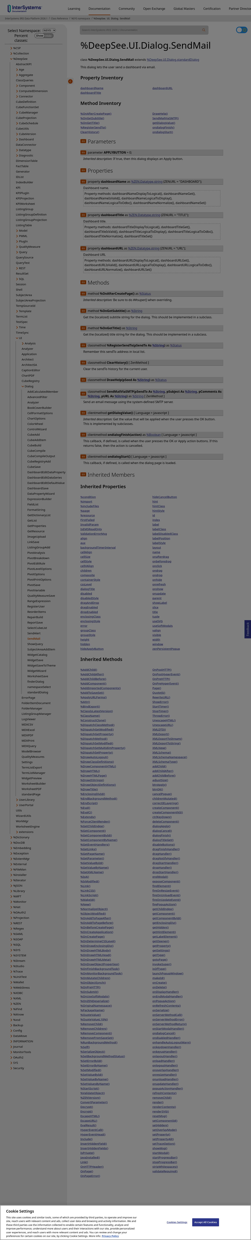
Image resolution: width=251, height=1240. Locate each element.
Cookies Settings (177, 1227)
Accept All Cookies (205, 1227)
